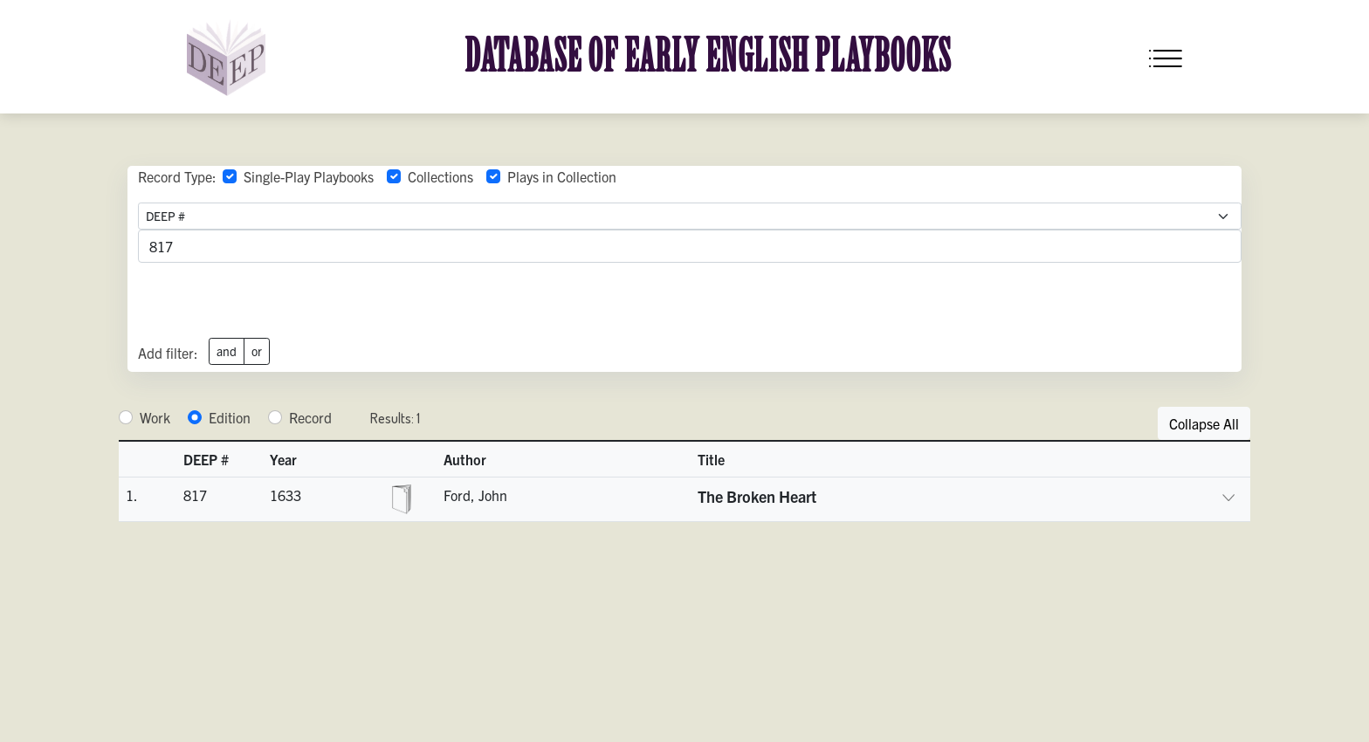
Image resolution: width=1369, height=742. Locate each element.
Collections (440, 176)
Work (155, 417)
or (256, 351)
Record (310, 417)
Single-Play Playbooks (309, 176)
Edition (230, 417)
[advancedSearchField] (690, 246)
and (227, 351)
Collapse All (1204, 423)
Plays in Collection (561, 176)
